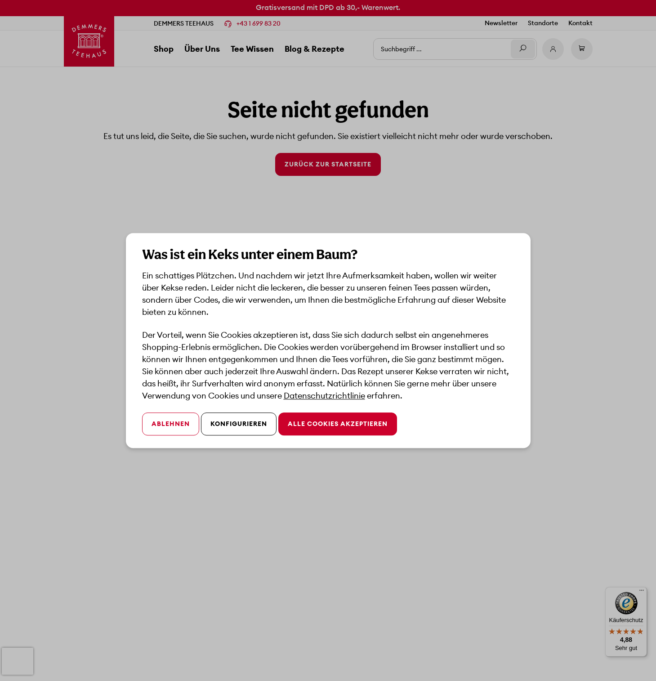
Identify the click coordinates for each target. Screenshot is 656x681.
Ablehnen (171, 424)
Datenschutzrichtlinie (324, 395)
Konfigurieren (238, 424)
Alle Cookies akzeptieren (338, 424)
